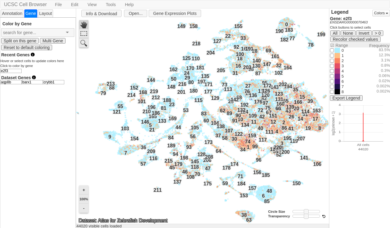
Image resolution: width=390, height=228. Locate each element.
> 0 (378, 33)
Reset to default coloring (27, 47)
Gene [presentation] (31, 13)
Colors (381, 13)
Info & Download (101, 13)
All (335, 33)
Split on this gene (20, 40)
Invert (364, 33)
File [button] (58, 4)
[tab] (12, 13)
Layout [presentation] (45, 13)
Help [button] (129, 4)
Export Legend (346, 98)
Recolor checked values (355, 39)
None (348, 33)
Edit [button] (74, 4)
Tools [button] (111, 4)
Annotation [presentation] (12, 13)
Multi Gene (52, 40)
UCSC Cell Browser (25, 4)
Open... (136, 13)
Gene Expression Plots (175, 13)
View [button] (92, 4)
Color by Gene (17, 23)
